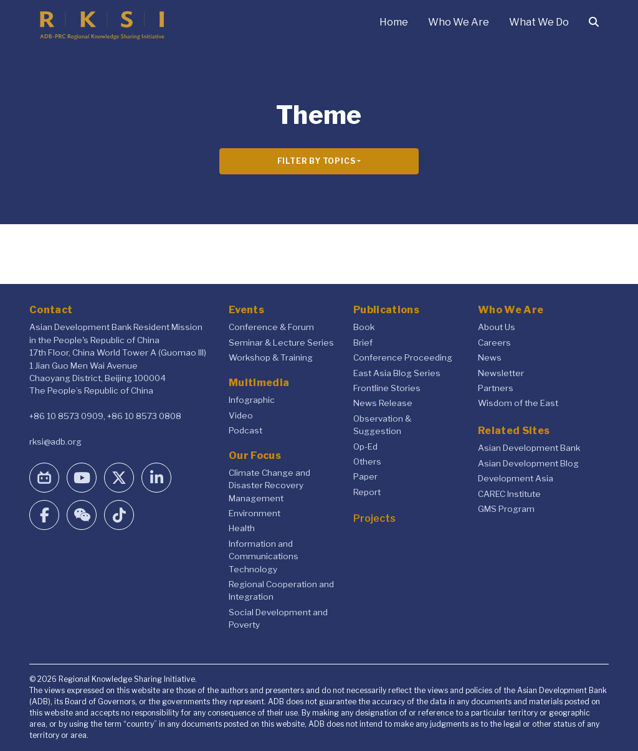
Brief (363, 342)
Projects (374, 518)
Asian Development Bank (529, 448)
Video (241, 415)
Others (367, 461)
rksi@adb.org (55, 441)
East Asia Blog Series (396, 373)
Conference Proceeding (402, 357)
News (490, 357)
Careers (494, 342)
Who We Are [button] (458, 22)
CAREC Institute (509, 494)
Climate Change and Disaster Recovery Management (269, 485)
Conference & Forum (271, 327)
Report (367, 492)
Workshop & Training (271, 357)
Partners (495, 388)
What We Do (539, 22)
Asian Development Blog (528, 463)
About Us (496, 327)
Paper (365, 476)
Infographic (252, 400)
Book (363, 327)
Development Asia (515, 478)
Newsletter (501, 373)
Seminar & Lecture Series (281, 342)
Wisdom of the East (518, 403)
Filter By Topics (316, 161)
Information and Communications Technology (263, 556)
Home (393, 22)
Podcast (245, 430)
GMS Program (506, 509)
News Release (382, 403)
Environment (254, 513)
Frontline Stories (387, 388)
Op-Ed (365, 446)
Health (242, 528)
